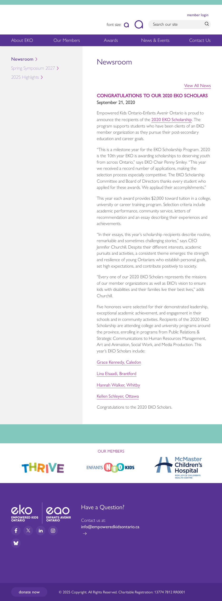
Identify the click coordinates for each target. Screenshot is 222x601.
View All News (197, 85)
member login (197, 15)
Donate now (29, 592)
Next (214, 466)
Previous (8, 465)
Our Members (66, 41)
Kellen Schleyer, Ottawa (118, 395)
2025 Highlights (46, 78)
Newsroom (22, 59)
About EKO (22, 41)
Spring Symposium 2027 (46, 69)
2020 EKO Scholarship (171, 119)
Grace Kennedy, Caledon (119, 361)
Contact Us (200, 40)
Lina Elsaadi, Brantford (116, 373)
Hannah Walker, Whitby (118, 384)
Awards (111, 41)
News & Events (156, 41)
